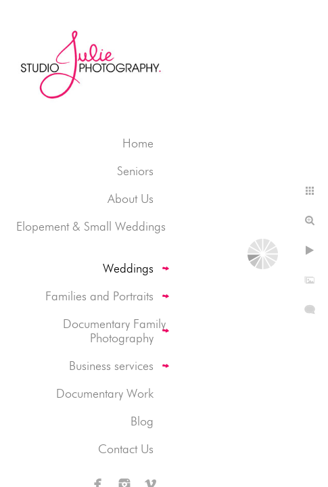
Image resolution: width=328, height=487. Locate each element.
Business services (111, 365)
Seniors (135, 171)
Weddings (128, 268)
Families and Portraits (99, 296)
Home (138, 143)
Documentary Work (105, 393)
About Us (131, 198)
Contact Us (126, 449)
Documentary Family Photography (114, 331)
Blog (142, 421)
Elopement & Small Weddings (91, 226)
